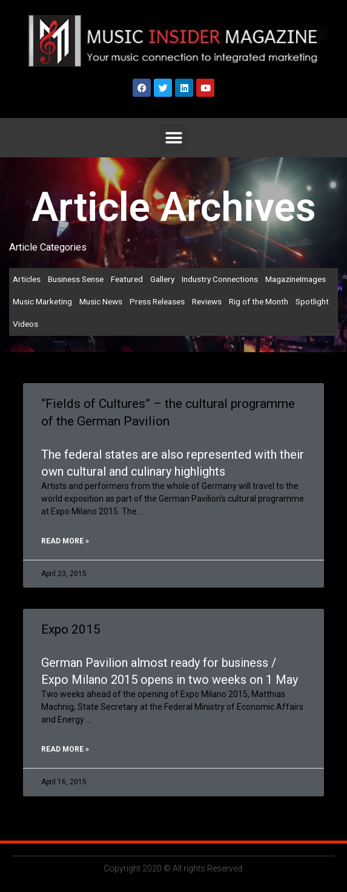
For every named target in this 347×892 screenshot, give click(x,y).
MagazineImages (295, 279)
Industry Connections (220, 279)
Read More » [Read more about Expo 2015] (65, 749)
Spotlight (312, 301)
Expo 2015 (71, 629)
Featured (127, 279)
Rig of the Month (258, 301)
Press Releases (157, 301)
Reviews (207, 301)
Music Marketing (42, 301)
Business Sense (76, 279)
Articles (27, 279)
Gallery (162, 279)
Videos (25, 324)
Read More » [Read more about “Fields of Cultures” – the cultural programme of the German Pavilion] (65, 541)
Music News (100, 301)
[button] (173, 137)
